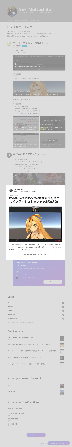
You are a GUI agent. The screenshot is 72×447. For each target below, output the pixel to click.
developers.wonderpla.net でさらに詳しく (35, 254)
